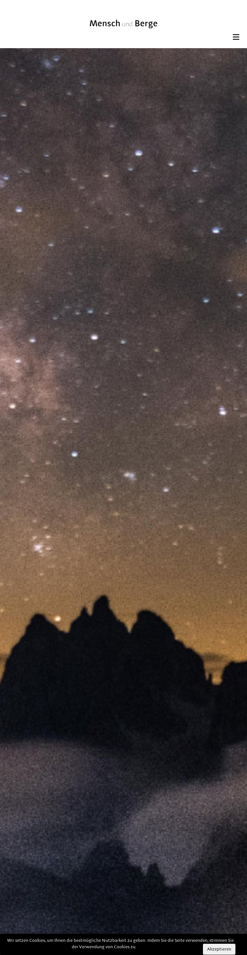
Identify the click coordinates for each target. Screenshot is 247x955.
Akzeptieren (219, 949)
